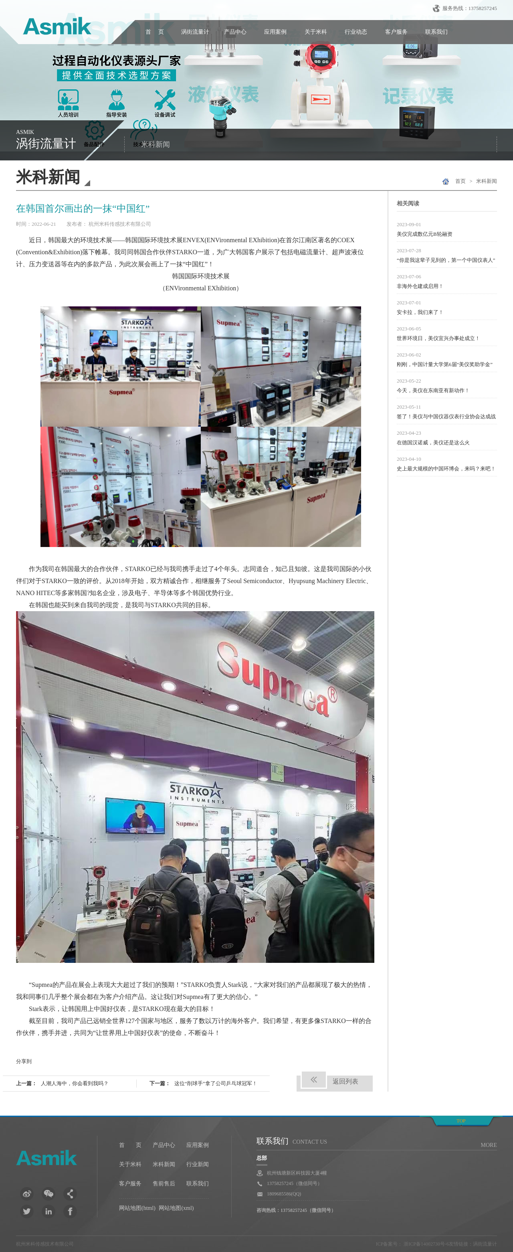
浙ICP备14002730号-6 (425, 1244)
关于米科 (316, 32)
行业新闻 (197, 1164)
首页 (460, 181)
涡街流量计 (195, 32)
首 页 (154, 32)
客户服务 (396, 32)
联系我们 (436, 32)
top (460, 1121)
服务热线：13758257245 (469, 8)
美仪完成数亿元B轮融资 (424, 234)
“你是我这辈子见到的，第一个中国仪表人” (446, 260)
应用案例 (275, 32)
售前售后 (164, 1184)
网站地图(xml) (176, 1208)
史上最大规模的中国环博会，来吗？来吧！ (446, 469)
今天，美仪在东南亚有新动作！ (433, 390)
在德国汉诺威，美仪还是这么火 (433, 443)
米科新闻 (155, 144)
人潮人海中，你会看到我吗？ (75, 1083)
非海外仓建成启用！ (420, 286)
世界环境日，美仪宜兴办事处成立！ (438, 338)
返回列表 (345, 1081)
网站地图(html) (137, 1208)
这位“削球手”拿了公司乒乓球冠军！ (215, 1083)
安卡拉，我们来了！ (420, 312)
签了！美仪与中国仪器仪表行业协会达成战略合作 (446, 417)
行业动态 (356, 32)
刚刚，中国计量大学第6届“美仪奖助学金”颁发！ (445, 365)
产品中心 (235, 32)
